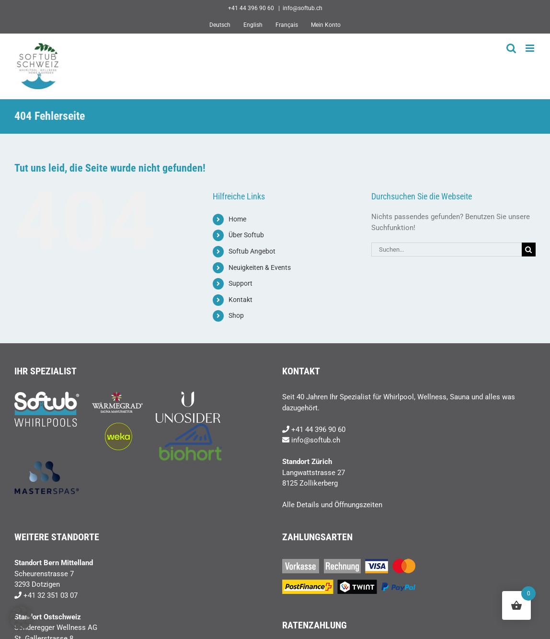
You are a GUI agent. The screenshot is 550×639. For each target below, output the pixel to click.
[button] (21, 618)
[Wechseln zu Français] (286, 25)
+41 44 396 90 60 (318, 429)
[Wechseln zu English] (253, 25)
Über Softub (246, 235)
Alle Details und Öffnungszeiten (332, 504)
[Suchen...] (446, 249)
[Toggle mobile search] (511, 48)
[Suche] (529, 249)
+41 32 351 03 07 (50, 595)
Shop (236, 315)
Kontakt (240, 299)
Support (240, 283)
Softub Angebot (252, 251)
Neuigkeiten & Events (260, 267)
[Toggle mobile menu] (531, 48)
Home (237, 219)
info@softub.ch (302, 8)
